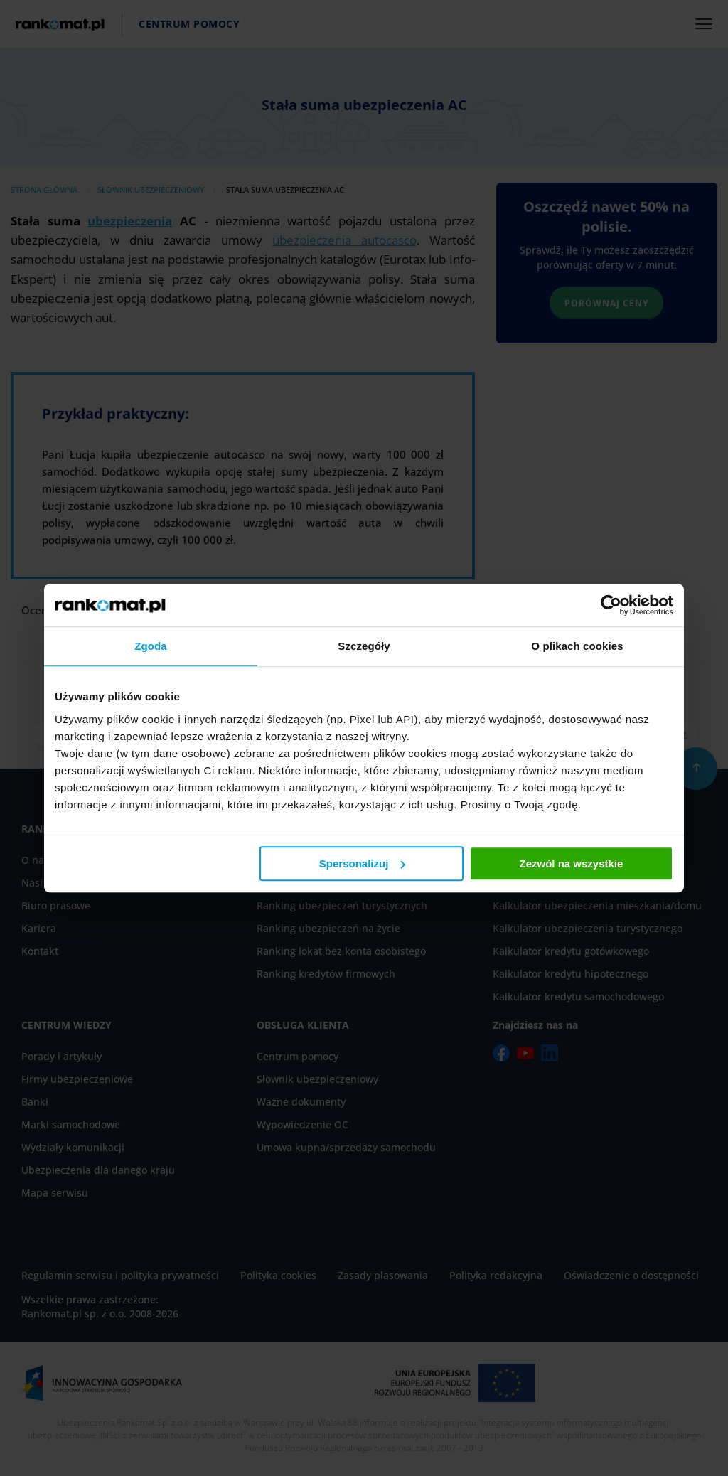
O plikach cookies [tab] (577, 646)
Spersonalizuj (362, 863)
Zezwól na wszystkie (571, 863)
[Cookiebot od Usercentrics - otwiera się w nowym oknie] (611, 605)
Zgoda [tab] (150, 646)
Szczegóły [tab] (364, 646)
